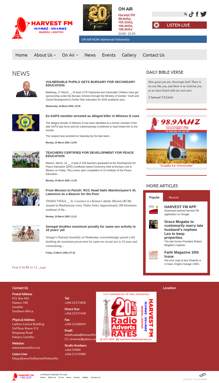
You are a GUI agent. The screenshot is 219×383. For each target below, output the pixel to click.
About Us (45, 54)
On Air (70, 54)
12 (31, 267)
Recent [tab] (174, 197)
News (90, 54)
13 (35, 267)
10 (23, 267)
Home (21, 54)
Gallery (129, 54)
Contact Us (153, 54)
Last (43, 267)
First (15, 267)
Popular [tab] (154, 197)
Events (108, 54)
